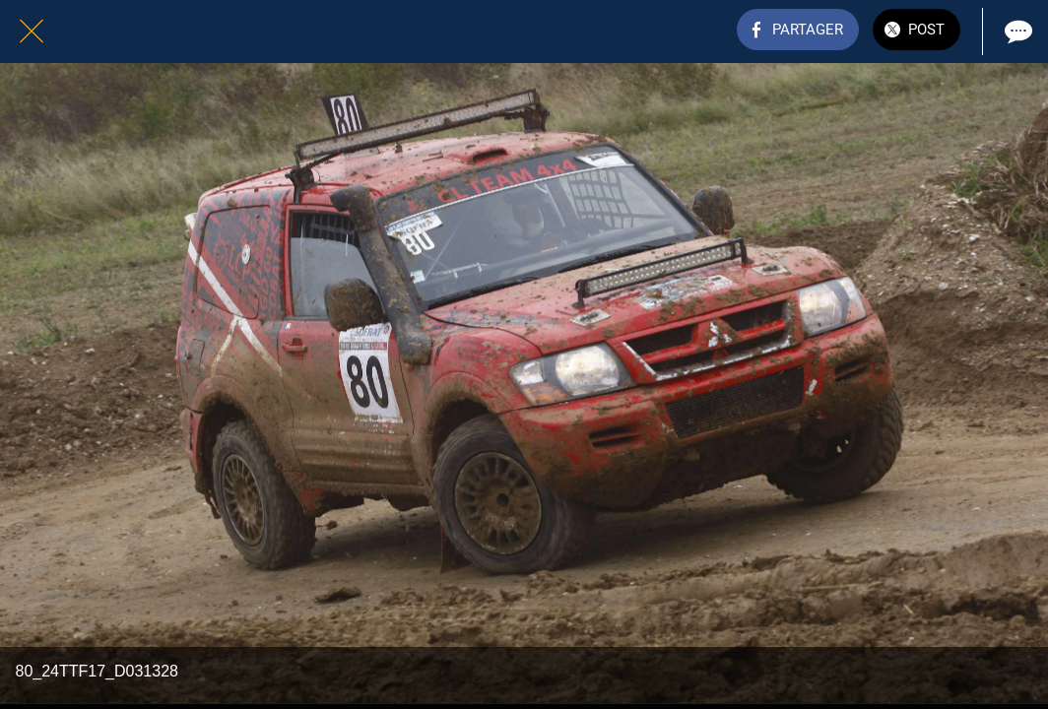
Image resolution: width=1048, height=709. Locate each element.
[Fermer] (31, 31)
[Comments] (1016, 31)
